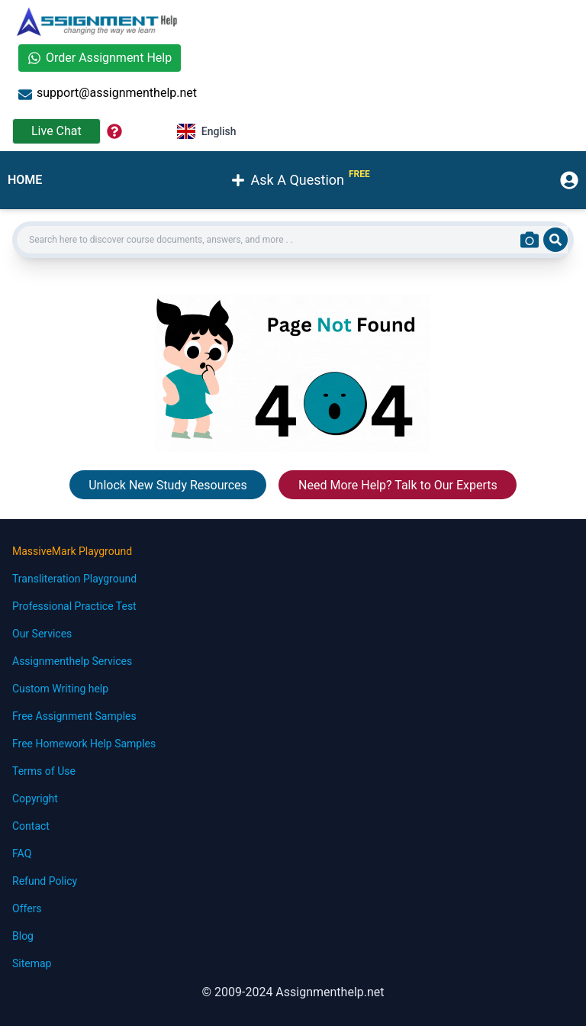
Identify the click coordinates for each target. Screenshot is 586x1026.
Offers (27, 908)
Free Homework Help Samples (84, 743)
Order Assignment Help (99, 57)
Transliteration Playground (74, 579)
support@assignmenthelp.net (107, 94)
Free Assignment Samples (74, 716)
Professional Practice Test (74, 606)
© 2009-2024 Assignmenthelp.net (292, 992)
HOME (25, 180)
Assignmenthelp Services (72, 661)
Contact (31, 826)
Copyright (35, 798)
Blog (23, 936)
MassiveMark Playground (72, 551)
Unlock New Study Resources (168, 485)
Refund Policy (44, 881)
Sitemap (31, 963)
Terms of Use (44, 771)
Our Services (42, 634)
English (207, 131)
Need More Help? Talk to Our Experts (397, 485)
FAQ (21, 853)
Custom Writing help (60, 688)
